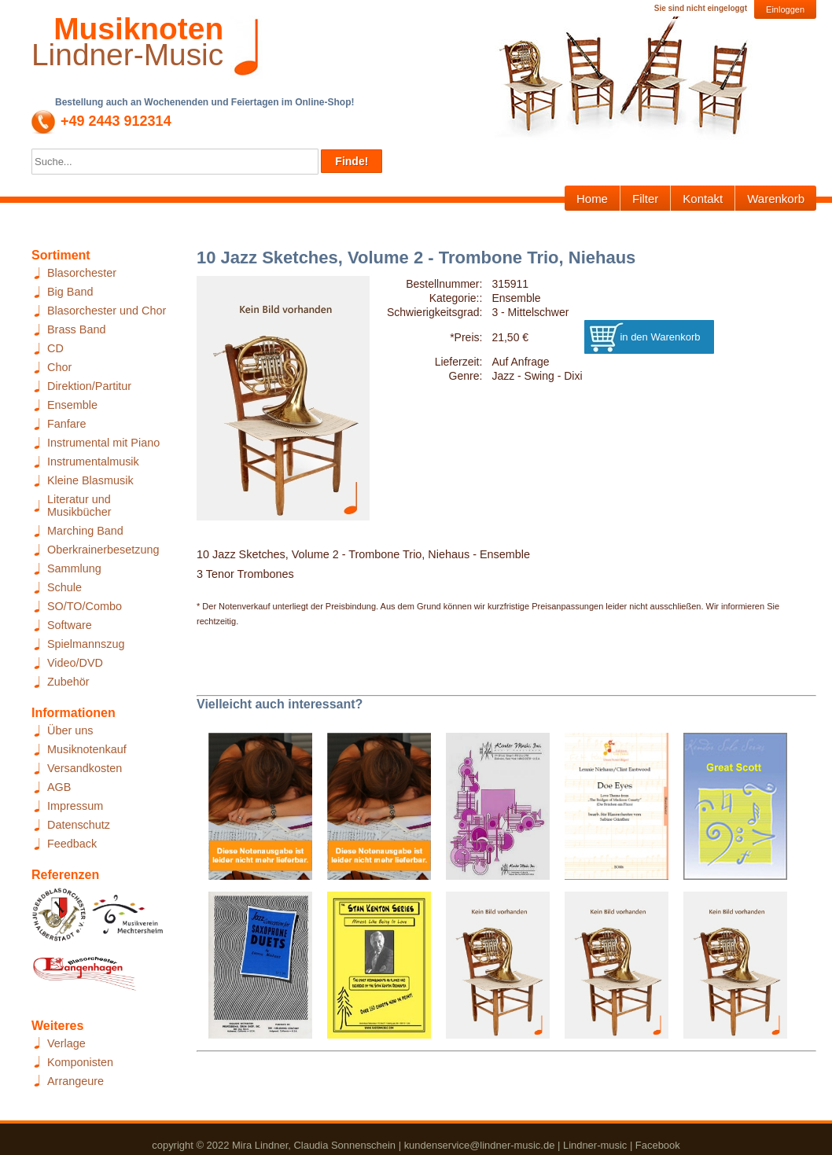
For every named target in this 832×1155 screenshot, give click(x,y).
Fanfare (67, 423)
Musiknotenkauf (87, 749)
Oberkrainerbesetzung (103, 549)
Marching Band (85, 530)
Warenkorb (775, 198)
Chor (59, 367)
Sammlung (74, 568)
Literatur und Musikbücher (79, 505)
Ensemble (72, 405)
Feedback (72, 843)
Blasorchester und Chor (106, 310)
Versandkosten (84, 768)
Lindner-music (595, 1145)
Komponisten (80, 1062)
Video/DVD (75, 663)
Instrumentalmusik (93, 461)
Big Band (70, 291)
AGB (59, 787)
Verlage (66, 1043)
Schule (64, 587)
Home (592, 198)
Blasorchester (81, 273)
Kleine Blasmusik (90, 480)
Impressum (75, 806)
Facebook (657, 1145)
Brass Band (76, 329)
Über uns (70, 730)
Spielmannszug (85, 644)
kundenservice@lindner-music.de (479, 1145)
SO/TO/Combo (84, 606)
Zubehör (68, 681)
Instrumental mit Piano (103, 442)
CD (55, 348)
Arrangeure (75, 1081)
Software (69, 625)
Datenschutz (78, 824)
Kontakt (703, 198)
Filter (645, 198)
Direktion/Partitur (89, 386)
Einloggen (785, 9)
